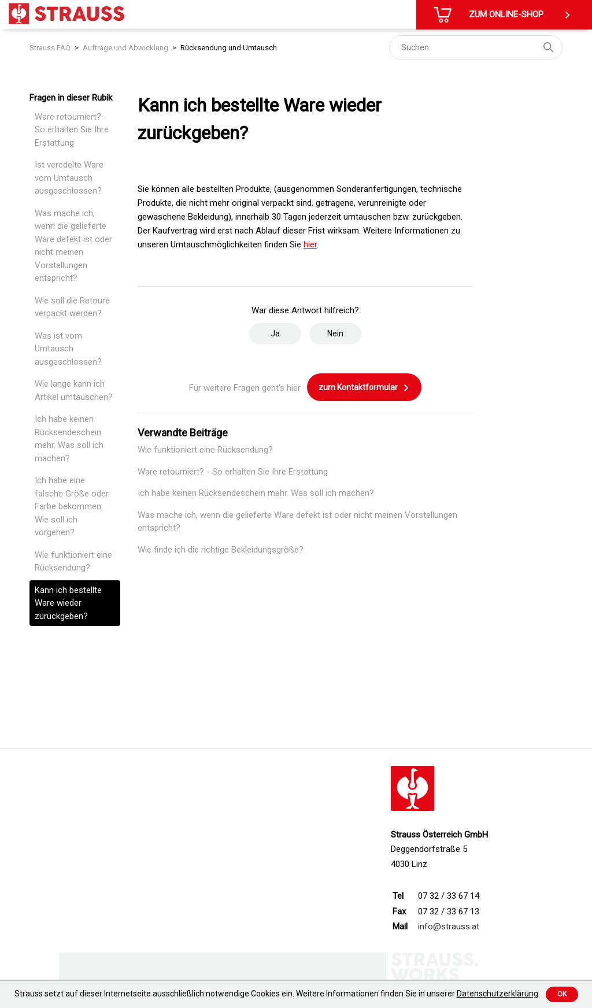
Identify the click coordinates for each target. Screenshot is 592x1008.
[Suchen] (476, 47)
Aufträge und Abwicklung (125, 47)
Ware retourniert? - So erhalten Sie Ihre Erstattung (72, 130)
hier (310, 244)
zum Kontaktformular (364, 388)
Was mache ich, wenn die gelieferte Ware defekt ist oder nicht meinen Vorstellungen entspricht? (73, 246)
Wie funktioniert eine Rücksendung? (73, 561)
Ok (562, 994)
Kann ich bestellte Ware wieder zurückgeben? (68, 603)
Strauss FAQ (50, 47)
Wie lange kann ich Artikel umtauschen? (74, 390)
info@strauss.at (448, 926)
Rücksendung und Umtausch (228, 47)
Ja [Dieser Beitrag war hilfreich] (275, 333)
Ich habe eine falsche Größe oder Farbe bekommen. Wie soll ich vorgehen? (72, 506)
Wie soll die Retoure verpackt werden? (72, 307)
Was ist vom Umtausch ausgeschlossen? (68, 349)
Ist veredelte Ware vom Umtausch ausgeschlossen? (69, 178)
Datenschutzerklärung (497, 993)
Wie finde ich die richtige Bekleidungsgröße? (221, 549)
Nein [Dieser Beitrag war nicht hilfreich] (335, 333)
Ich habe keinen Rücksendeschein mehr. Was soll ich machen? (69, 439)
